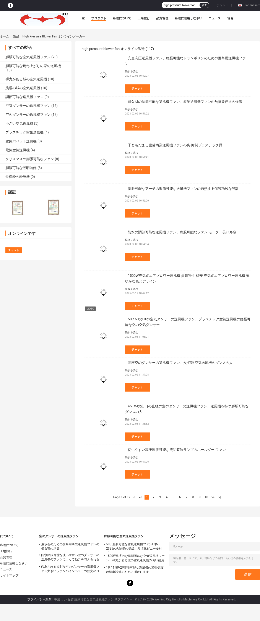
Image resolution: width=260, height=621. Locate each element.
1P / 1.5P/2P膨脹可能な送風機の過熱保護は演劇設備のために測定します (135, 570)
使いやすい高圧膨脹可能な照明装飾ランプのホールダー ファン (177, 450)
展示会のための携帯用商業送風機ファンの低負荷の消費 (70, 546)
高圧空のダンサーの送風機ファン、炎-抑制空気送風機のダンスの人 (180, 363)
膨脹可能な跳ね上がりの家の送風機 (33, 66)
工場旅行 (144, 18)
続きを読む (131, 71)
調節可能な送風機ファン (24, 97)
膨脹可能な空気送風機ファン (27, 57)
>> (213, 497)
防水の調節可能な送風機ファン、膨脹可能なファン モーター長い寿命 (182, 232)
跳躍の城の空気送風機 (22, 88)
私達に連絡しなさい (188, 18)
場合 (230, 18)
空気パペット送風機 (21, 141)
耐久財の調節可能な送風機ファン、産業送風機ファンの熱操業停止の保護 (185, 102)
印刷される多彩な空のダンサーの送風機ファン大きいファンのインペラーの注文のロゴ (70, 569)
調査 (204, 5)
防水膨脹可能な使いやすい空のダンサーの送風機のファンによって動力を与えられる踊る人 (70, 557)
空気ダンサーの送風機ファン (27, 106)
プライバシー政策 (39, 599)
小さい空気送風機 (19, 123)
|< (134, 497)
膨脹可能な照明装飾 (21, 168)
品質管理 (162, 18)
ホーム (4, 36)
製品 (16, 36)
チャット (223, 5)
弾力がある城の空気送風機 (26, 79)
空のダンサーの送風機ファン (27, 115)
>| (219, 497)
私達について (122, 18)
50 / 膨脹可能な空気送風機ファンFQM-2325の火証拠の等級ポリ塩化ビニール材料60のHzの (134, 547)
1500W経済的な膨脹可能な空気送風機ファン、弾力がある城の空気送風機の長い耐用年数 (135, 558)
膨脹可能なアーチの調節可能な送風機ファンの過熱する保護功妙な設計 (183, 189)
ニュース (215, 18)
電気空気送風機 (17, 150)
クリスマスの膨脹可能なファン (29, 159)
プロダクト (98, 18)
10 (206, 497)
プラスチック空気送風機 (24, 132)
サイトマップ (9, 575)
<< (140, 497)
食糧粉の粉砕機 (17, 177)
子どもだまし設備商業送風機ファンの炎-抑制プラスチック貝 (175, 145)
